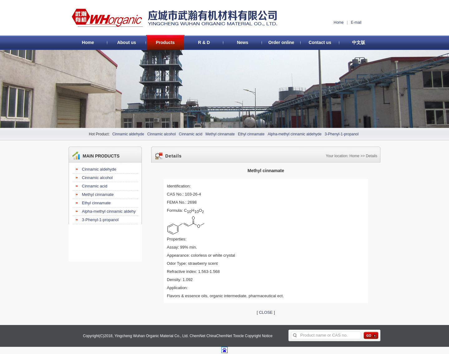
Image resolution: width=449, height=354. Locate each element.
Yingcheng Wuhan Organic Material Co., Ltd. (151, 336)
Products (165, 42)
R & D (204, 42)
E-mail (356, 22)
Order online (281, 42)
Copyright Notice (259, 336)
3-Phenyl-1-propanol (342, 134)
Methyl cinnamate (220, 134)
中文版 (358, 42)
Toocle (238, 336)
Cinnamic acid (190, 134)
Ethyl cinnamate (251, 134)
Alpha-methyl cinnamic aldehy (109, 211)
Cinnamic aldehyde (128, 134)
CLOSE (266, 312)
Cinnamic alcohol (161, 134)
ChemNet (197, 336)
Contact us (320, 42)
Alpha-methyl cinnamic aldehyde (294, 134)
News (243, 42)
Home (339, 22)
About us (126, 42)
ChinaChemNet (219, 336)
